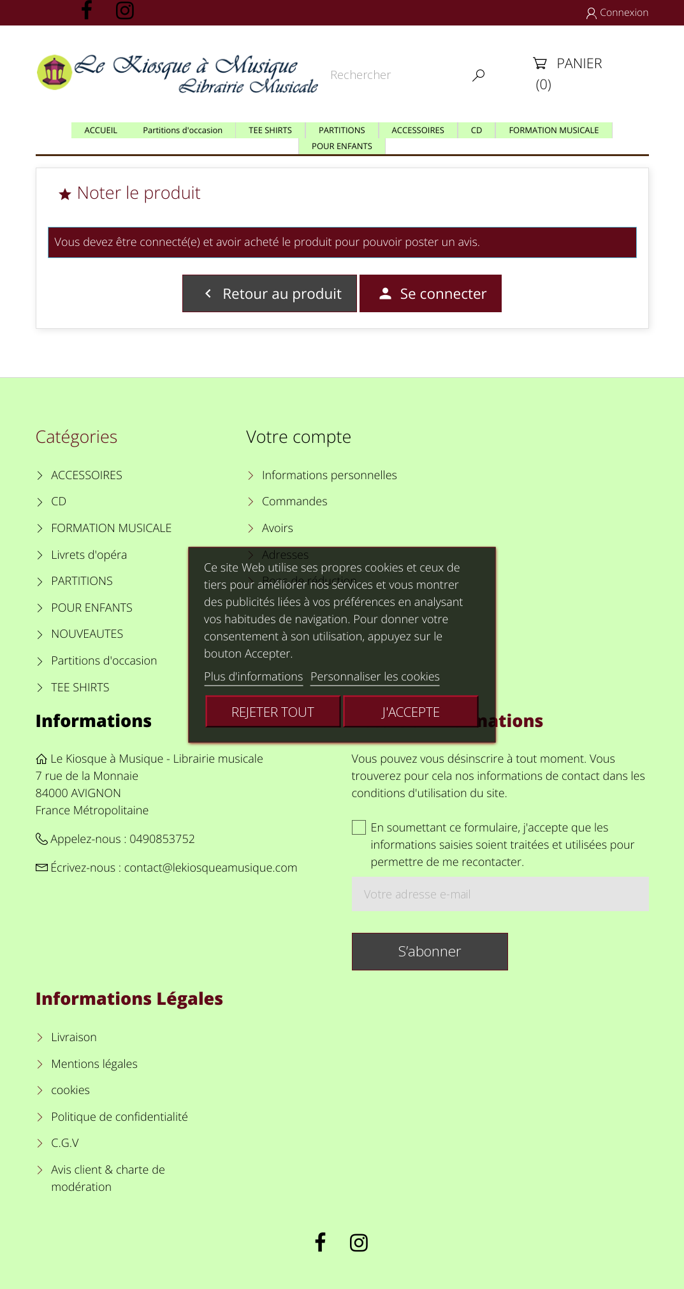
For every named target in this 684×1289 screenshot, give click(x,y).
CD (58, 501)
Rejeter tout (272, 711)
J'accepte (411, 711)
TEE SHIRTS (80, 687)
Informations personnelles (329, 475)
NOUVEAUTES (87, 634)
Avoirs (277, 528)
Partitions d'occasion (104, 660)
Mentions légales (94, 1064)
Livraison (74, 1037)
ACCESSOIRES (86, 475)
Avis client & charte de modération (108, 1178)
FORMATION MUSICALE (111, 528)
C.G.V (64, 1143)
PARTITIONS (82, 581)
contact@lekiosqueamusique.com (211, 867)
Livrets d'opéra (89, 555)
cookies (70, 1090)
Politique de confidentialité (119, 1117)
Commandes (295, 501)
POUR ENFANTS (92, 608)
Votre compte (298, 436)
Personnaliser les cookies (375, 676)
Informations (94, 720)
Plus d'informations (253, 676)
